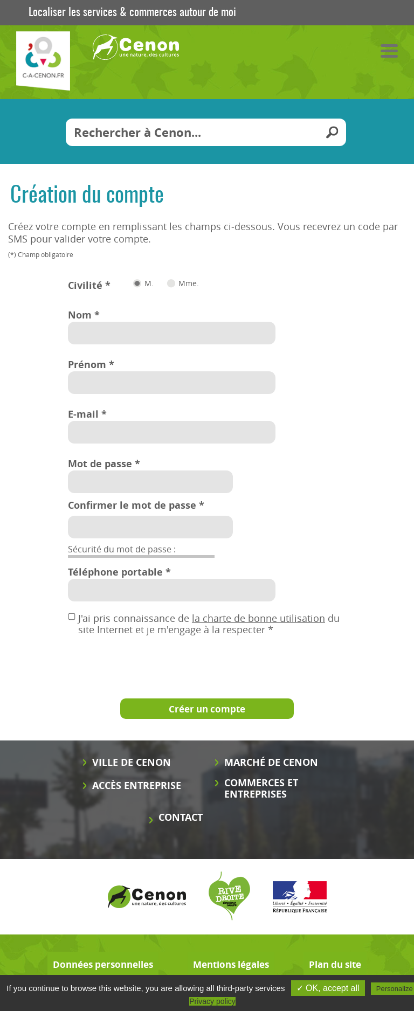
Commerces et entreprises (261, 788)
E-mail (87, 414)
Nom (84, 315)
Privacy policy (212, 1001)
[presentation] (150, 661)
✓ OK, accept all (328, 988)
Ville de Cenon (131, 762)
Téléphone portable (119, 572)
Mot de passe (104, 463)
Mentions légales (231, 964)
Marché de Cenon (271, 762)
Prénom (91, 364)
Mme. (188, 283)
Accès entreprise (136, 785)
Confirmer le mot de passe (136, 505)
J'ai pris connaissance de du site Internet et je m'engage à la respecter (209, 616)
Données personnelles (103, 964)
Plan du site (335, 964)
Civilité (89, 285)
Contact (180, 817)
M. (149, 283)
